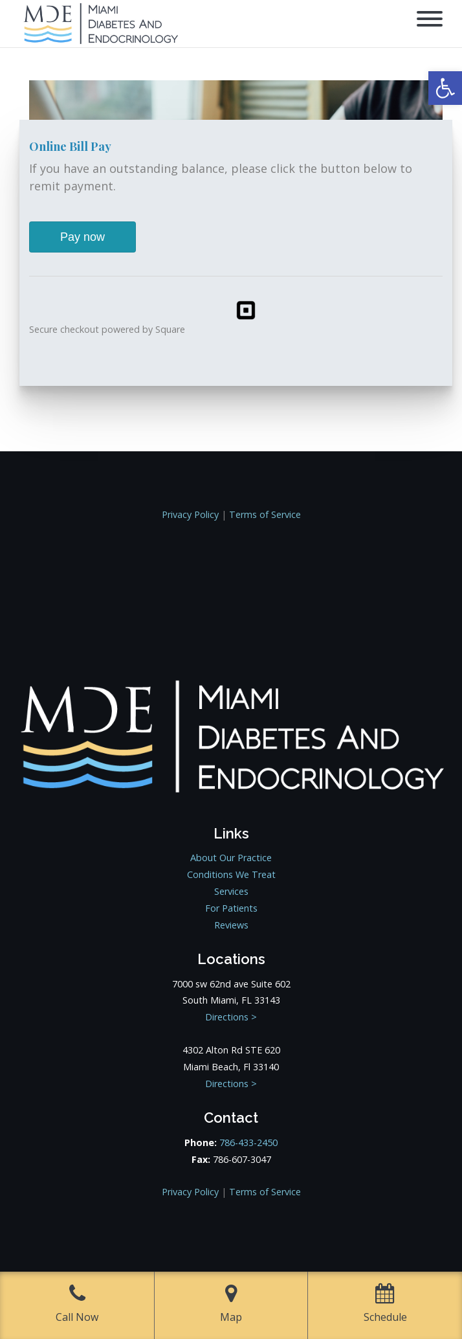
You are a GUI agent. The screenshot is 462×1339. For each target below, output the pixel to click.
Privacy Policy (190, 514)
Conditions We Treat (231, 874)
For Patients (231, 908)
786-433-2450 (248, 1142)
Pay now (82, 237)
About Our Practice (231, 857)
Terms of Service (265, 514)
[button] (445, 88)
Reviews (231, 925)
